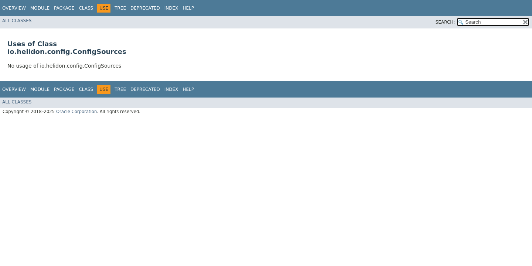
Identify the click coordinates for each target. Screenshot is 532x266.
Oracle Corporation (76, 111)
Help (188, 8)
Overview (14, 8)
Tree (120, 8)
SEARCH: (445, 22)
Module (40, 8)
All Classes (16, 20)
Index (171, 8)
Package (64, 8)
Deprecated (145, 8)
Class (86, 8)
